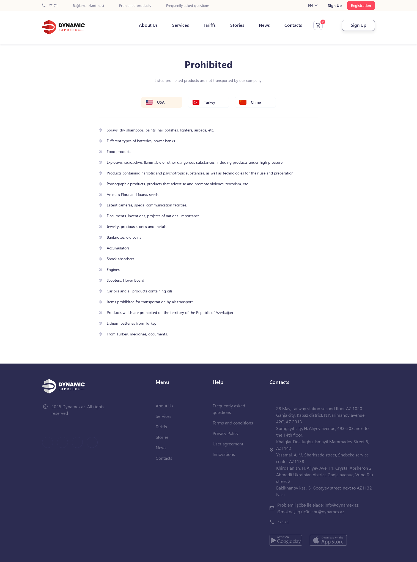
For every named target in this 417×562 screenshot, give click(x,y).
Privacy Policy (225, 433)
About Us (148, 25)
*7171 (50, 6)
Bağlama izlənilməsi (88, 6)
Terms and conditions (233, 423)
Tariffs (210, 25)
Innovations (224, 454)
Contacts (293, 25)
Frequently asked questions (188, 6)
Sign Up (335, 5)
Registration (361, 5)
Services (180, 25)
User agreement (228, 444)
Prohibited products (135, 6)
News (264, 25)
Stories (237, 25)
